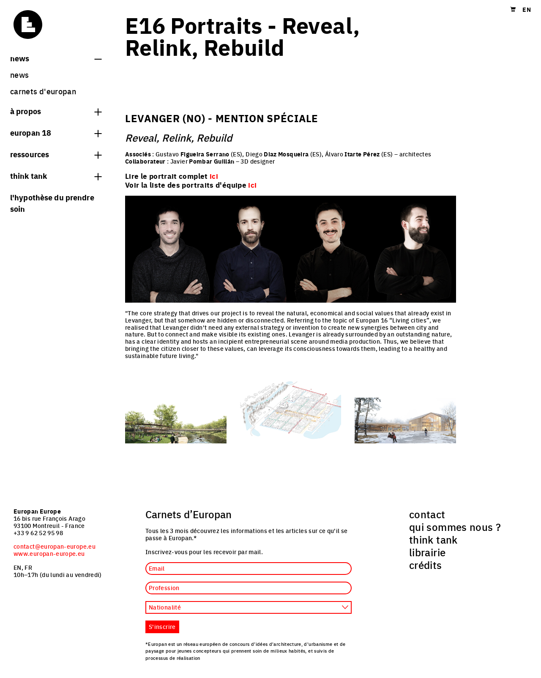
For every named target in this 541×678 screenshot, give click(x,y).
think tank (55, 175)
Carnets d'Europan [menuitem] (43, 91)
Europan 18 (55, 132)
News (55, 57)
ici (252, 185)
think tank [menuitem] (433, 539)
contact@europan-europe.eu (55, 546)
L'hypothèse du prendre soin (52, 202)
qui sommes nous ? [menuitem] (455, 526)
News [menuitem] (19, 74)
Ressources (55, 153)
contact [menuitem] (427, 514)
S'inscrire (162, 626)
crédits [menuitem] (425, 565)
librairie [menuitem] (427, 552)
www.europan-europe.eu (49, 553)
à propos (55, 110)
